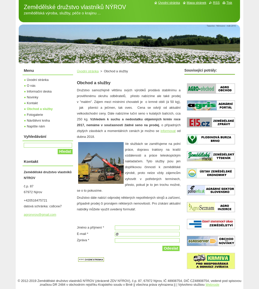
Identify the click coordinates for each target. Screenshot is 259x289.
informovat (168, 131)
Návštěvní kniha (38, 120)
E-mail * (82, 234)
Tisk (229, 3)
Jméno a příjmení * (90, 227)
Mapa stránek (196, 3)
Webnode (213, 284)
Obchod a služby (40, 109)
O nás (31, 85)
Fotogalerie (35, 115)
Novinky (32, 97)
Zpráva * (83, 240)
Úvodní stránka (88, 71)
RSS (216, 3)
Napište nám (36, 126)
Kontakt (32, 103)
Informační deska (39, 91)
